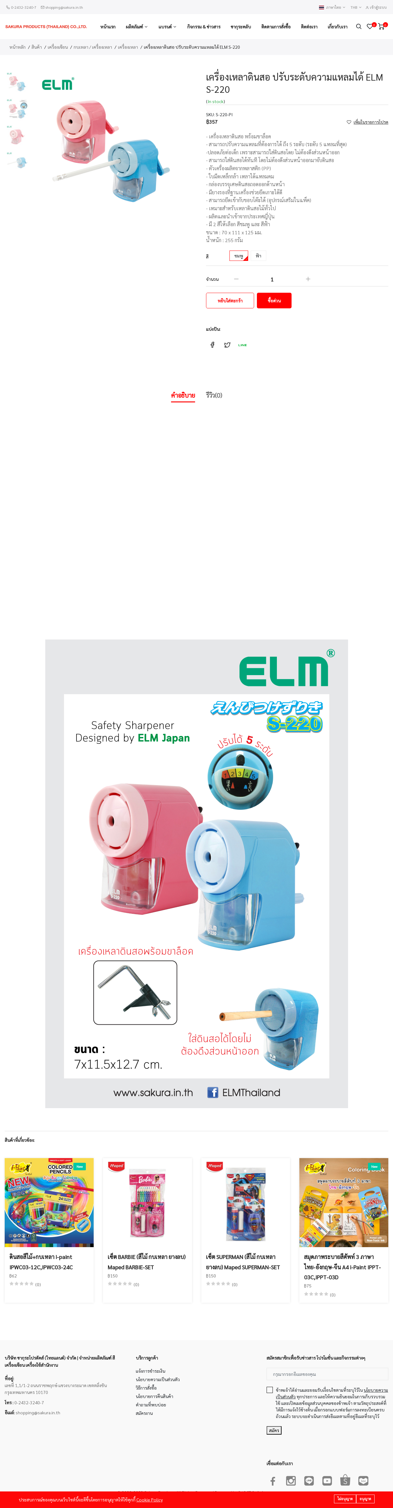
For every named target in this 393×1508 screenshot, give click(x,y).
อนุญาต (365, 1499)
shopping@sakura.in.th (64, 7)
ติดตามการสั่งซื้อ (276, 26)
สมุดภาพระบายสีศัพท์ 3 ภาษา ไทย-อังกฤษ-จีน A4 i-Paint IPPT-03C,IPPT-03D (342, 1267)
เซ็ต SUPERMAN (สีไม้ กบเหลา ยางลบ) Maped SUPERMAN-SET (243, 1261)
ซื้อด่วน (274, 300)
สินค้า (37, 47)
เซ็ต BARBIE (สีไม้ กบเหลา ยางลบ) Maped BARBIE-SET (146, 1261)
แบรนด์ (165, 26)
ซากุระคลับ (241, 26)
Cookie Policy (149, 1500)
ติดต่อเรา (309, 26)
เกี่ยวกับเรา (337, 26)
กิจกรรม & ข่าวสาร (203, 26)
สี (207, 256)
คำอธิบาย (183, 395)
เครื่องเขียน (58, 47)
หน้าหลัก (17, 47)
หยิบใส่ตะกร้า (230, 300)
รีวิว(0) (214, 395)
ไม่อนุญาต (345, 1499)
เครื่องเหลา (128, 47)
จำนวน (212, 279)
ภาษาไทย (332, 7)
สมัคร (274, 1430)
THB (356, 7)
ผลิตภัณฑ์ (134, 26)
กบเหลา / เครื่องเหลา (93, 47)
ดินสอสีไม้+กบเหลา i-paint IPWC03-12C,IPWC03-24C (41, 1261)
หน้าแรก (107, 26)
